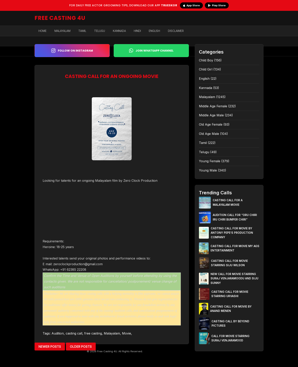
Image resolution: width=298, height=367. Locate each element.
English (154, 30)
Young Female (209, 161)
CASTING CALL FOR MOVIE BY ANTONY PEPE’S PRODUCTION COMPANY (232, 233)
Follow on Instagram (72, 50)
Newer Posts (49, 346)
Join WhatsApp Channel (151, 50)
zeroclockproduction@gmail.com (78, 264)
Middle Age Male (211, 115)
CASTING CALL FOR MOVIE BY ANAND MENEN (231, 308)
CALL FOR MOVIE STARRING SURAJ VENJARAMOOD (230, 338)
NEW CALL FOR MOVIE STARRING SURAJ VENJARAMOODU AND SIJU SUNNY (234, 278)
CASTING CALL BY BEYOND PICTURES (230, 323)
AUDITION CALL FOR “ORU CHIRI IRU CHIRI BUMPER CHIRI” (235, 217)
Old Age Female (210, 124)
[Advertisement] (112, 210)
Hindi (137, 30)
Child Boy (206, 60)
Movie (126, 333)
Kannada (119, 30)
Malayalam (62, 30)
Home (42, 30)
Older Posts (81, 346)
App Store (191, 5)
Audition (58, 333)
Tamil (82, 30)
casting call (74, 333)
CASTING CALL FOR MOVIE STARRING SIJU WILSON (229, 263)
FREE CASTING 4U (60, 18)
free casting (93, 333)
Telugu (99, 30)
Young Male (208, 170)
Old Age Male (209, 134)
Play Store (217, 5)
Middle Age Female (213, 106)
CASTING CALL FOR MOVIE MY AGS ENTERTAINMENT (235, 248)
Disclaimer (176, 30)
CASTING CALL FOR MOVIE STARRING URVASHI (229, 294)
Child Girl (205, 69)
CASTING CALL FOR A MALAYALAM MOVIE (228, 202)
